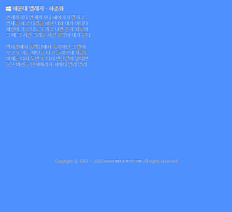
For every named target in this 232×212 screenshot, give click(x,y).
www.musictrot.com (123, 161)
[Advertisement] (116, 114)
